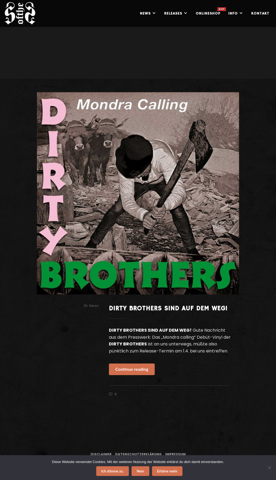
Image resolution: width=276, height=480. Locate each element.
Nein (140, 471)
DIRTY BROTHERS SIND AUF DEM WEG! (168, 308)
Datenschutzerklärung (138, 454)
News (94, 305)
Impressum (175, 454)
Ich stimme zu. (112, 471)
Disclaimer (101, 454)
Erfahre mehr (167, 471)
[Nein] (269, 467)
